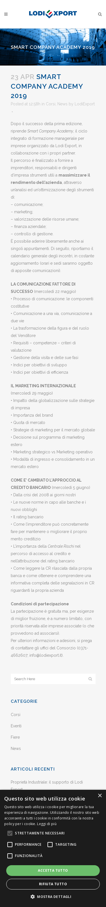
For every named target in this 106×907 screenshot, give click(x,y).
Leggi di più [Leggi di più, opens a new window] (47, 823)
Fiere (15, 737)
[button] (53, 897)
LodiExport (85, 104)
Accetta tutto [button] (53, 870)
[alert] (53, 848)
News (62, 104)
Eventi (16, 726)
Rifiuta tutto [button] (53, 884)
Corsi (50, 104)
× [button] (100, 796)
